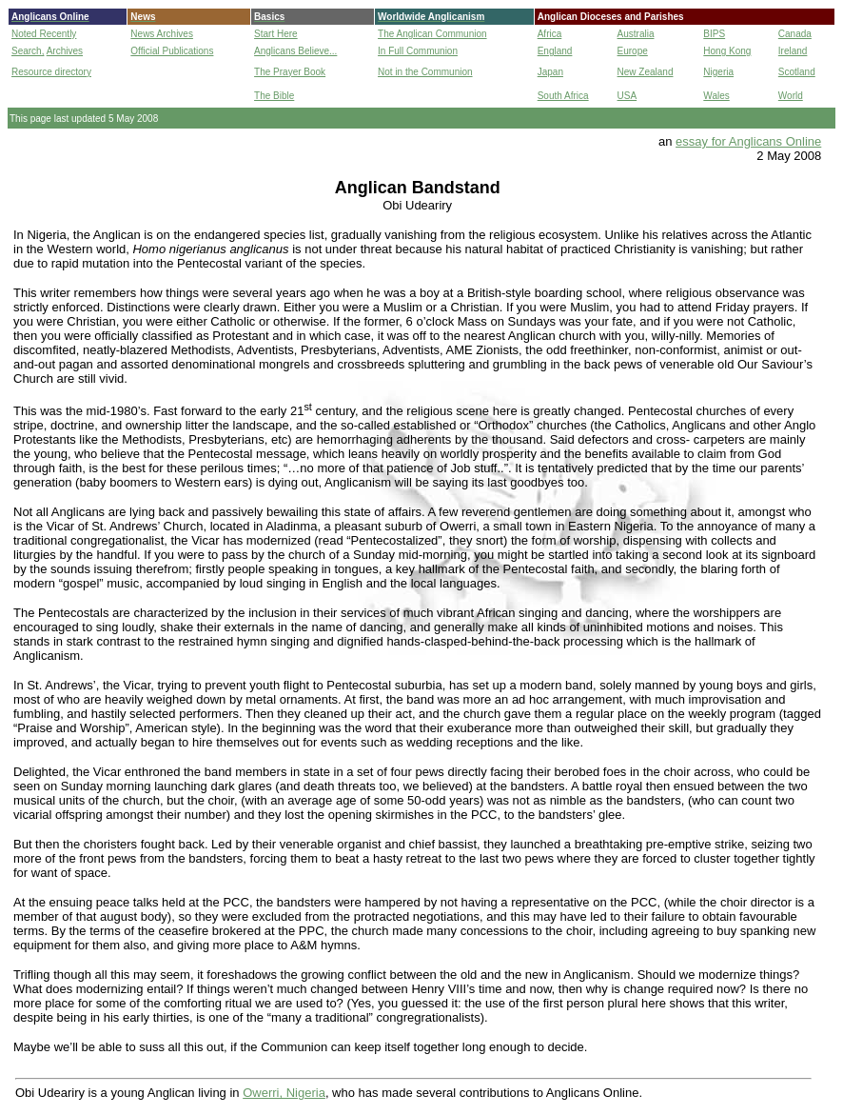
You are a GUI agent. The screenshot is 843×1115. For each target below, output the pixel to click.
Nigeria (718, 72)
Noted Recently (43, 34)
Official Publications (171, 51)
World (790, 95)
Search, (27, 51)
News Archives (161, 34)
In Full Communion (418, 51)
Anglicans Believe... (295, 51)
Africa (550, 34)
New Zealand (646, 72)
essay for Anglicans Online (748, 141)
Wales (716, 95)
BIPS (714, 34)
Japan (550, 72)
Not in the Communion (425, 72)
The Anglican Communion (432, 34)
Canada (795, 34)
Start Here (276, 34)
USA (627, 95)
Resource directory (51, 72)
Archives (65, 51)
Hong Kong (727, 51)
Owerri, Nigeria (284, 1092)
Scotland (796, 72)
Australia (636, 34)
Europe (633, 51)
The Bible (274, 95)
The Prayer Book (289, 72)
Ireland (793, 51)
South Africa (563, 95)
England (555, 51)
